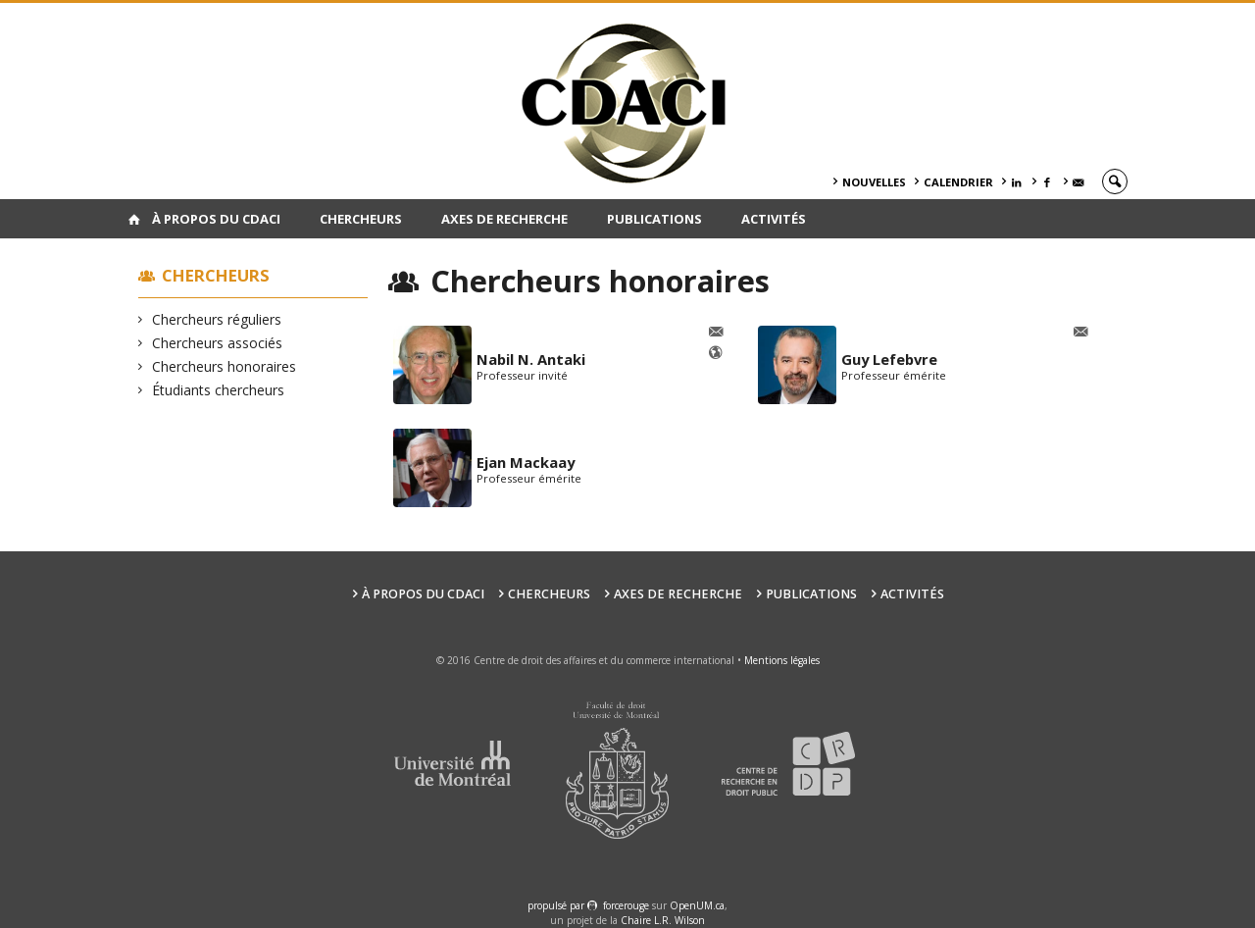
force (626, 905)
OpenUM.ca (697, 905)
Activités (773, 219)
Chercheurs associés (217, 343)
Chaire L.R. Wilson (663, 920)
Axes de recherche (504, 219)
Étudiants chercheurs (218, 390)
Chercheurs (361, 219)
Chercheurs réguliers (217, 319)
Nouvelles (874, 182)
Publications (654, 219)
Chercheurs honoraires (224, 366)
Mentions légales (782, 660)
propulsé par (557, 905)
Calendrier (958, 182)
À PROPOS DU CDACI (216, 219)
